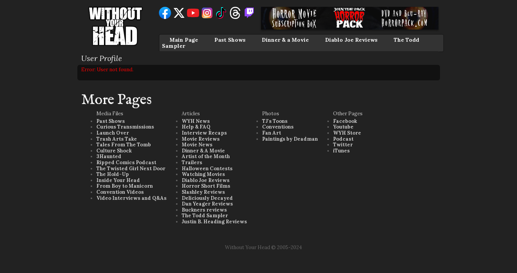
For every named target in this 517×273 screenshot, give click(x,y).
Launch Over (112, 133)
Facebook (345, 121)
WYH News (196, 121)
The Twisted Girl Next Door (130, 168)
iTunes (341, 150)
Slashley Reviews (203, 192)
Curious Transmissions (125, 127)
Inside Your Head (118, 180)
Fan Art (271, 133)
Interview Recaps (204, 133)
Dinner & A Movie (203, 150)
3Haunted (108, 156)
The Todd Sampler (205, 215)
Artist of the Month (206, 156)
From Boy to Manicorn (124, 186)
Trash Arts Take (116, 139)
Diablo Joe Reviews (351, 39)
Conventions (278, 127)
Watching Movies (203, 174)
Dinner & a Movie (285, 39)
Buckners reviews (204, 210)
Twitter (343, 144)
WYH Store (347, 133)
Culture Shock (114, 150)
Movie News (197, 144)
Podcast (343, 139)
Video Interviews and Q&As (131, 198)
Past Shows (229, 39)
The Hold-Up (112, 174)
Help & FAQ (196, 127)
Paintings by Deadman (290, 139)
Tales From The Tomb (123, 144)
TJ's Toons (275, 121)
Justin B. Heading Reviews (214, 221)
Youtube (343, 127)
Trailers (192, 162)
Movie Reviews (201, 139)
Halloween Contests (207, 168)
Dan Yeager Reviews (207, 204)
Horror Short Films (206, 186)
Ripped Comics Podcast (126, 162)
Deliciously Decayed (207, 198)
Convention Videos (120, 192)
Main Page (184, 39)
